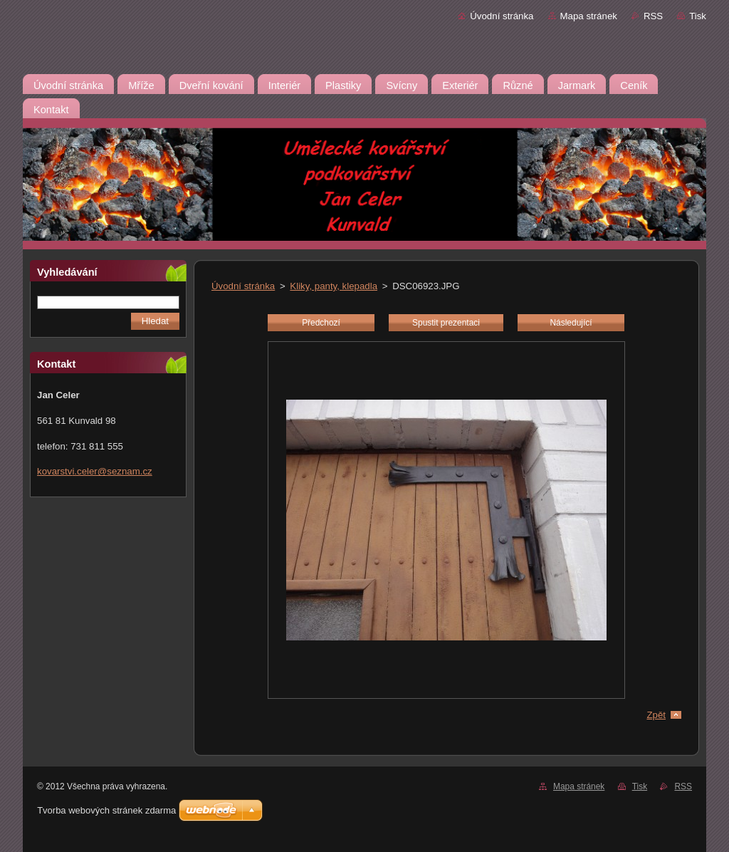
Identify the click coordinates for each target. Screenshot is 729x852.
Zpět (656, 715)
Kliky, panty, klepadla (333, 286)
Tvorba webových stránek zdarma (106, 810)
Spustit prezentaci (446, 323)
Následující (571, 323)
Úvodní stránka (501, 16)
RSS (653, 16)
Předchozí (321, 323)
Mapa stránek (588, 16)
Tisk (697, 16)
